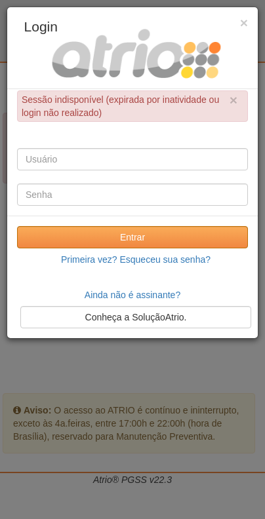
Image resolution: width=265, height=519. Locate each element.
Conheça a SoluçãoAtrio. (136, 317)
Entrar (132, 237)
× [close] (233, 100)
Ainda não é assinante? (132, 295)
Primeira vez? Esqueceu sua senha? (136, 259)
